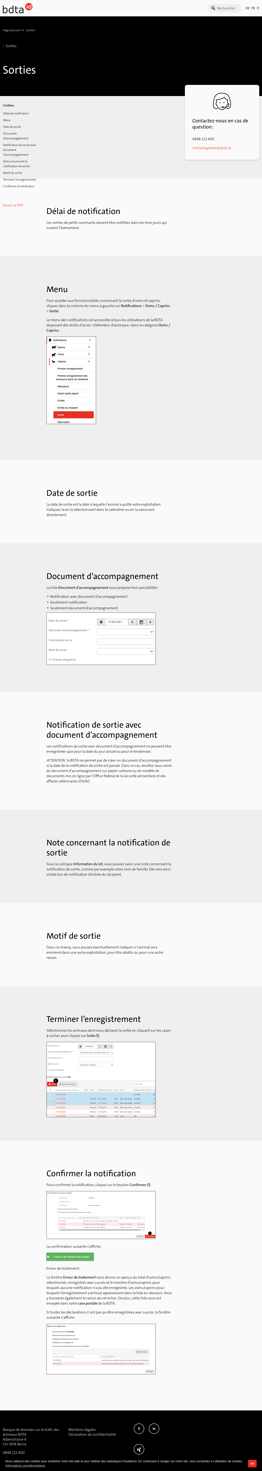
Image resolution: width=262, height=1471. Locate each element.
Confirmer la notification (18, 182)
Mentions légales (82, 1429)
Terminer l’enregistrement (19, 175)
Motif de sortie (12, 168)
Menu (6, 120)
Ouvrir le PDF (13, 201)
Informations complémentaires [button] (25, 1465)
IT (258, 8)
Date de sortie (12, 127)
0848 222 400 (14, 1452)
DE (247, 8)
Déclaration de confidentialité (92, 1434)
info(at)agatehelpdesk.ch (212, 147)
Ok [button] (252, 1463)
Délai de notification (15, 114)
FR (253, 8)
